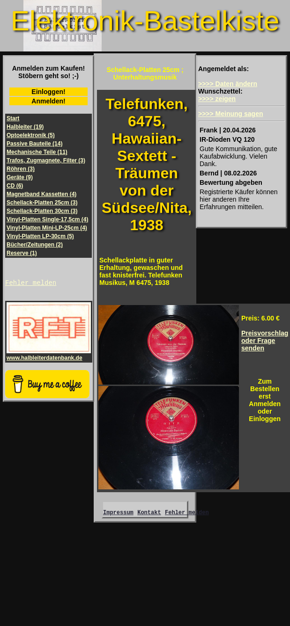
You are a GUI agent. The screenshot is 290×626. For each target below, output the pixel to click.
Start (13, 118)
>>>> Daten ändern (227, 83)
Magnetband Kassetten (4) (41, 194)
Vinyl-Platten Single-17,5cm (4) (48, 219)
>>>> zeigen (217, 98)
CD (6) (15, 185)
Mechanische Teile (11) (37, 152)
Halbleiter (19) (25, 127)
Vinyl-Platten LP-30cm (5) (40, 236)
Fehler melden (30, 283)
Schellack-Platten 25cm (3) (42, 202)
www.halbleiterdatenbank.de (49, 356)
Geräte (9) (20, 177)
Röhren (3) (21, 169)
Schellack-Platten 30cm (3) (42, 211)
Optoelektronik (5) (31, 135)
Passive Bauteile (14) (34, 143)
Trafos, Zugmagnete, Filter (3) (46, 160)
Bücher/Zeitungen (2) (35, 244)
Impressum (118, 513)
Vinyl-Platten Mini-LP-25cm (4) (47, 228)
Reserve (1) (22, 253)
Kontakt (149, 513)
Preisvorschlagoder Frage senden (264, 340)
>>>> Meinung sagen (230, 113)
